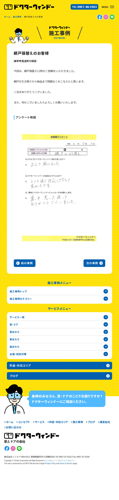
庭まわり (14, 346)
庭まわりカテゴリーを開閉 (105, 346)
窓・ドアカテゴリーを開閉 (105, 324)
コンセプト (24, 422)
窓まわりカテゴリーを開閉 (105, 332)
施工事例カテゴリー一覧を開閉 (105, 298)
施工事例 (78, 422)
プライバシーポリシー (66, 460)
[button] (112, 7)
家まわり (14, 339)
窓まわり (14, 332)
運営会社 (105, 422)
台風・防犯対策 (18, 354)
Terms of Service (66, 463)
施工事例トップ (18, 291)
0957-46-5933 (87, 6)
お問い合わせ (13, 427)
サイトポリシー (50, 460)
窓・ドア (14, 324)
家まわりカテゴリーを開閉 (105, 339)
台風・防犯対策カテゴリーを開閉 (105, 354)
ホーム (9, 422)
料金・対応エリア (58, 422)
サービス (40, 422)
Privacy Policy (50, 463)
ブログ (91, 422)
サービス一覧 (17, 317)
